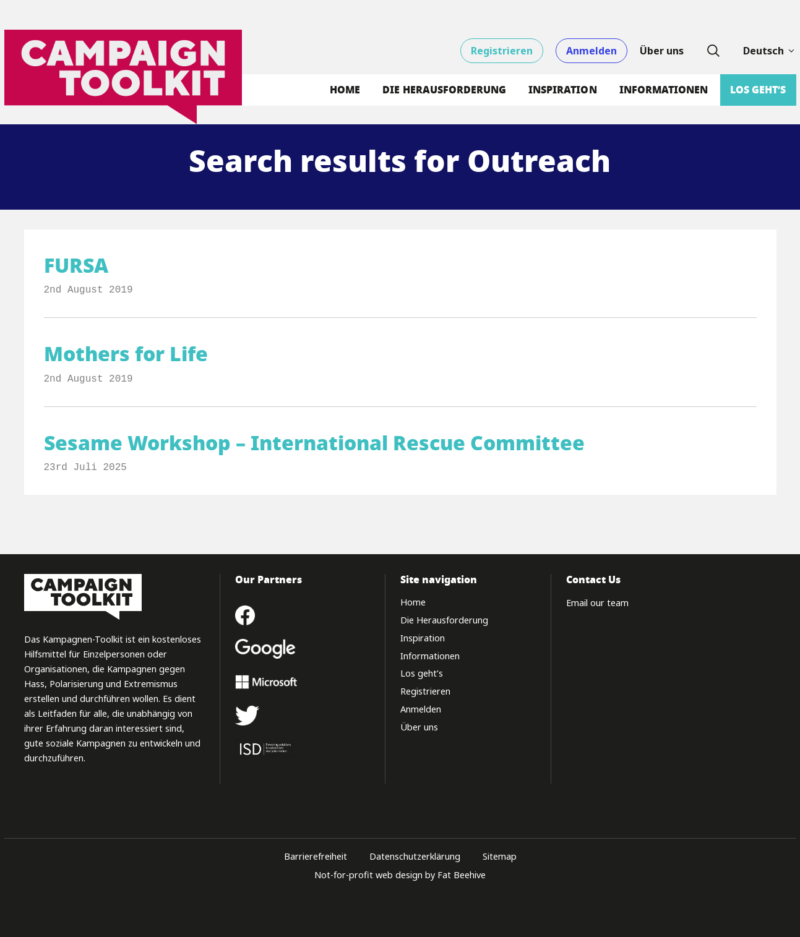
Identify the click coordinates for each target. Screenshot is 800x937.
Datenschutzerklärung (414, 856)
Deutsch (769, 51)
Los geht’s (758, 90)
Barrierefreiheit (315, 856)
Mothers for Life (126, 354)
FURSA (76, 265)
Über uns (662, 51)
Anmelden (591, 51)
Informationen (663, 90)
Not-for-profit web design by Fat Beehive (400, 875)
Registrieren (502, 51)
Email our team (597, 603)
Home (345, 90)
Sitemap (500, 856)
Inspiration (562, 90)
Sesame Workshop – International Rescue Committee (314, 443)
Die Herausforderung (444, 90)
